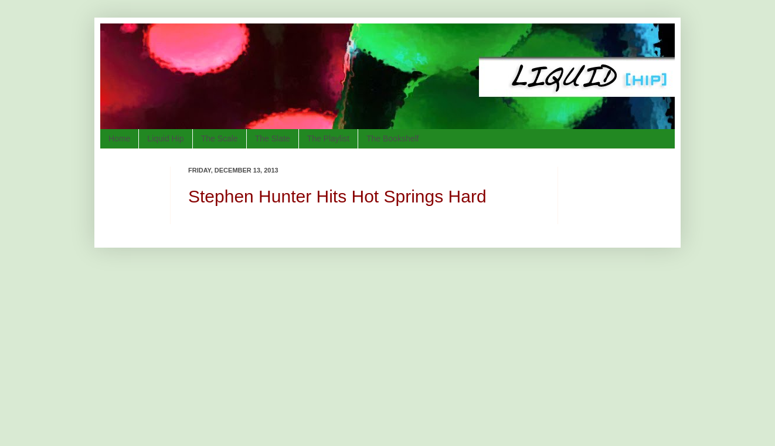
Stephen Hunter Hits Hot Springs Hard (337, 196)
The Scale (219, 138)
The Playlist (328, 138)
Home (119, 138)
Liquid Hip (165, 138)
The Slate (272, 138)
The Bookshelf (392, 138)
